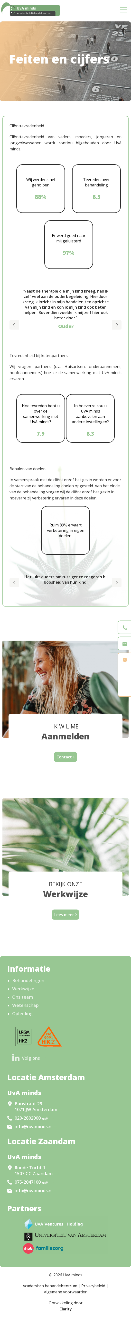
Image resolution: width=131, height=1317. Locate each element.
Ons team (22, 997)
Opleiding (22, 1013)
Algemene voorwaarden (65, 1292)
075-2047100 (31, 1182)
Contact (64, 757)
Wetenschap (25, 1005)
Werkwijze (23, 989)
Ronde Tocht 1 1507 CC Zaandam (34, 1170)
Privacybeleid (93, 1286)
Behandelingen (28, 980)
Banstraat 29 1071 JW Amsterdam (36, 1106)
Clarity (65, 1309)
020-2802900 (31, 1118)
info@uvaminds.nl (34, 1126)
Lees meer (64, 914)
